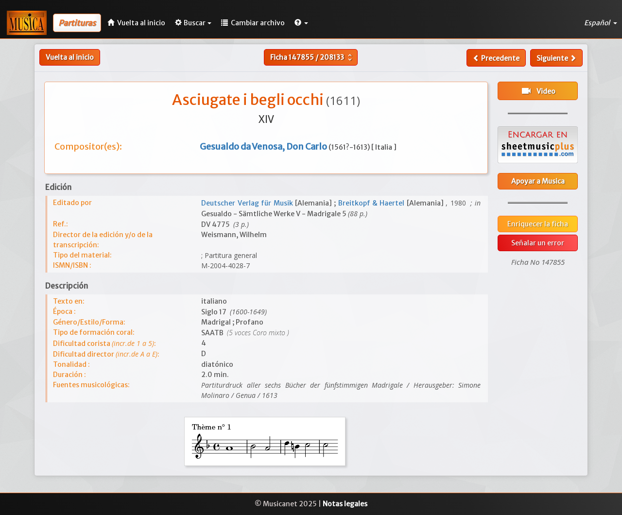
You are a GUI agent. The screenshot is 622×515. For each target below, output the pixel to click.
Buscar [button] (193, 22)
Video (537, 91)
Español (600, 22)
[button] (301, 23)
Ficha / (312, 57)
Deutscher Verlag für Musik (248, 203)
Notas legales (345, 503)
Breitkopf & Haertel (372, 203)
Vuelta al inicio (70, 57)
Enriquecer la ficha (537, 224)
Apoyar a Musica (538, 181)
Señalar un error (537, 243)
